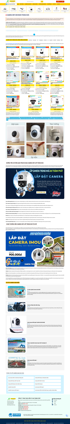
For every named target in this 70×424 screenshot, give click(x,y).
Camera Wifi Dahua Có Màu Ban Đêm (41, 377)
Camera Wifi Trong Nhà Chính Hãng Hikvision (16, 39)
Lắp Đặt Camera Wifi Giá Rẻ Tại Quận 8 (14, 118)
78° (37, 40)
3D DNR (55, 40)
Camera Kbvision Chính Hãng (28, 423)
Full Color (45, 40)
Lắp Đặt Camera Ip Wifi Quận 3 (13, 390)
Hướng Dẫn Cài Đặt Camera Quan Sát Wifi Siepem (27, 118)
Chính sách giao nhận (10, 402)
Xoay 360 (51, 40)
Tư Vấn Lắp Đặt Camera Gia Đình (33, 289)
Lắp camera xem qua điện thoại (59, 423)
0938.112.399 (60, 1)
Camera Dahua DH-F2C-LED (46, 117)
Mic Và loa (30, 40)
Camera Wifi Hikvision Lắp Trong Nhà (11, 43)
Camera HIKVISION (37, 423)
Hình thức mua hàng (10, 401)
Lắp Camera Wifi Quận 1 (32, 360)
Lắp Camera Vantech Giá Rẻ (10, 423)
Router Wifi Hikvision (39, 383)
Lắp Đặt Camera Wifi (12, 387)
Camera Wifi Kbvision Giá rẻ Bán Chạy (15, 383)
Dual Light (34, 40)
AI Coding (58, 40)
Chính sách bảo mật (10, 403)
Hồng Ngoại (41, 40)
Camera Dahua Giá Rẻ (19, 423)
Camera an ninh (43, 423)
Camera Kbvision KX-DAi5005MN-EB (37, 117)
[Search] (34, 1)
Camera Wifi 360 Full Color (40, 380)
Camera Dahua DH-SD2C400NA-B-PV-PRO (25, 117)
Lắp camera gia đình (50, 423)
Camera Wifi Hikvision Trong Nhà (18, 15)
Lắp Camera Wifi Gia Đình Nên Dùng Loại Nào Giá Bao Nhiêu (46, 390)
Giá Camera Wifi (51, 118)
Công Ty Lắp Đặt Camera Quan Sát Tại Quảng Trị (37, 343)
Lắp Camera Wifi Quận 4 (39, 387)
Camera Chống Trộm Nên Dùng (33, 305)
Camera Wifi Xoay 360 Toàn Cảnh (14, 380)
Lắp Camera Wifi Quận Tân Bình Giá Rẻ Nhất (36, 322)
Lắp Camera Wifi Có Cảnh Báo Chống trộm (15, 377)
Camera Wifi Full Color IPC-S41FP (14, 117)
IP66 (61, 40)
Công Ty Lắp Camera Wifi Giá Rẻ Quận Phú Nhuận (42, 118)
